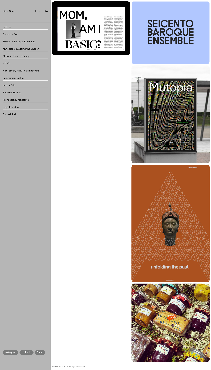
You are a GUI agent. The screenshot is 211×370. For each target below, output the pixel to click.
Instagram (10, 352)
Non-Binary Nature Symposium (21, 70)
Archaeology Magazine (16, 99)
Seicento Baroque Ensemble (19, 41)
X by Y (6, 63)
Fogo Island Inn (11, 106)
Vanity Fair (9, 85)
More (37, 11)
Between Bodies (12, 92)
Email (40, 352)
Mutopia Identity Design (16, 55)
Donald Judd (10, 114)
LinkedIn (26, 352)
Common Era (10, 34)
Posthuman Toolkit (13, 77)
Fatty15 (7, 26)
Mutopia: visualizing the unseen (21, 48)
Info (45, 11)
